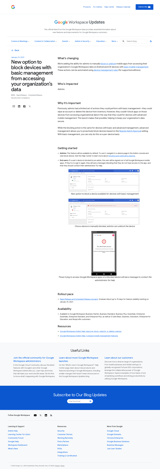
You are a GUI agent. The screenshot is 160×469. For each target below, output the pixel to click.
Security (60, 431)
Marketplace (62, 445)
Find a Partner (63, 441)
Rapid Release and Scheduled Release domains (79, 299)
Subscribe (144, 7)
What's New (13, 449)
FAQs (59, 449)
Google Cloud (113, 431)
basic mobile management (136, 67)
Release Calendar (123, 7)
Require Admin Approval (130, 131)
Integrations (62, 452)
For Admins (97, 7)
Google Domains (114, 434)
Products (87, 7)
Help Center (109, 7)
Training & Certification (67, 456)
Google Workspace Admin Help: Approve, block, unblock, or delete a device (91, 331)
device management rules (106, 70)
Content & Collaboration (45, 41)
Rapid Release (22, 95)
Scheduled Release (35, 95)
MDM (13, 95)
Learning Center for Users (19, 434)
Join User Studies (114, 449)
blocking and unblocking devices (122, 156)
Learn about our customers (119, 357)
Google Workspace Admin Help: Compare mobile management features (89, 336)
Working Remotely (65, 438)
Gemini (66, 41)
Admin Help (13, 431)
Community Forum (16, 438)
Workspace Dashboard (17, 445)
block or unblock (108, 63)
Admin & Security (83, 41)
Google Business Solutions (118, 441)
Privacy (57, 466)
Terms (62, 466)
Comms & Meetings (20, 41)
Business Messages (115, 445)
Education (101, 41)
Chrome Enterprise (115, 438)
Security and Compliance (20, 98)
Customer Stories (64, 434)
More (115, 41)
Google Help (13, 441)
